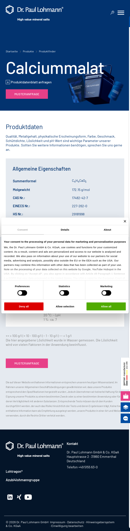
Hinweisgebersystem (100, 522)
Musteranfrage (26, 94)
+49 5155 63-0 (88, 467)
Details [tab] (65, 229)
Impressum (57, 522)
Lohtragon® (14, 471)
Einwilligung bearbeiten (67, 526)
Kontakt (72, 444)
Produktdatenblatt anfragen (31, 82)
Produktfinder (47, 51)
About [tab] (107, 229)
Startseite (12, 51)
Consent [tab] (22, 229)
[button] (120, 13)
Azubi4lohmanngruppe (23, 480)
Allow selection (65, 306)
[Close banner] (125, 221)
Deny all (24, 306)
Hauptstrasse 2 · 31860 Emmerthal (91, 456)
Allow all (106, 306)
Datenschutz (75, 522)
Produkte (28, 51)
